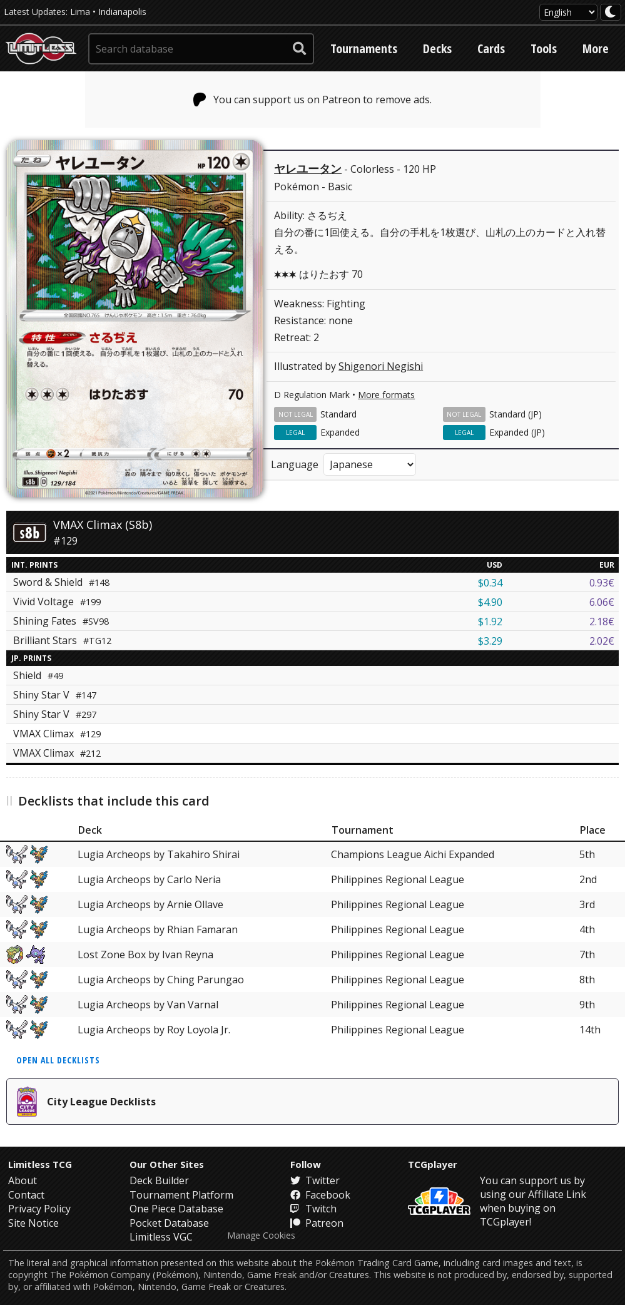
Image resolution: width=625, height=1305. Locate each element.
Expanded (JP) (517, 432)
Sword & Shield (61, 582)
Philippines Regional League (397, 879)
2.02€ (601, 641)
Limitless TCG (40, 1164)
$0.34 (490, 583)
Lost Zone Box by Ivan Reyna (145, 954)
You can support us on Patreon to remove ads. (312, 99)
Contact (26, 1195)
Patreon (316, 1223)
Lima (80, 12)
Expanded (340, 432)
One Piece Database (176, 1208)
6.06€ (601, 602)
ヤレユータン (308, 168)
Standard (338, 414)
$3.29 (490, 641)
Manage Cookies (261, 1236)
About (22, 1180)
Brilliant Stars (62, 640)
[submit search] (300, 48)
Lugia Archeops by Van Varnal (148, 1004)
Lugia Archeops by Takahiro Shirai (159, 854)
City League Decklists (86, 1102)
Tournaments (363, 48)
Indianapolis (122, 12)
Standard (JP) (515, 414)
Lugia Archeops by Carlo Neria (149, 879)
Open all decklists (58, 1060)
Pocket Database (169, 1223)
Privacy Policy (39, 1208)
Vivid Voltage (57, 601)
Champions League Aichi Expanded (412, 854)
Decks (437, 48)
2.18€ (601, 621)
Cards (491, 48)
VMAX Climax (57, 733)
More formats (386, 395)
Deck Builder (159, 1180)
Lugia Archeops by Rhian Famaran (158, 929)
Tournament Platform (181, 1195)
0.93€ (601, 583)
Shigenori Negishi (380, 366)
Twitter (315, 1180)
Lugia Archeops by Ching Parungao (161, 979)
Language (294, 464)
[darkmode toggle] (610, 12)
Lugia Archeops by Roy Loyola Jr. (154, 1029)
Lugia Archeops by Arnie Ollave (150, 904)
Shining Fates (61, 621)
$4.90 (490, 602)
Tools (544, 48)
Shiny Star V (54, 695)
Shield (38, 675)
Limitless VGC (161, 1237)
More (595, 48)
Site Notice (33, 1223)
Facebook (320, 1195)
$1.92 (490, 621)
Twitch (313, 1208)
